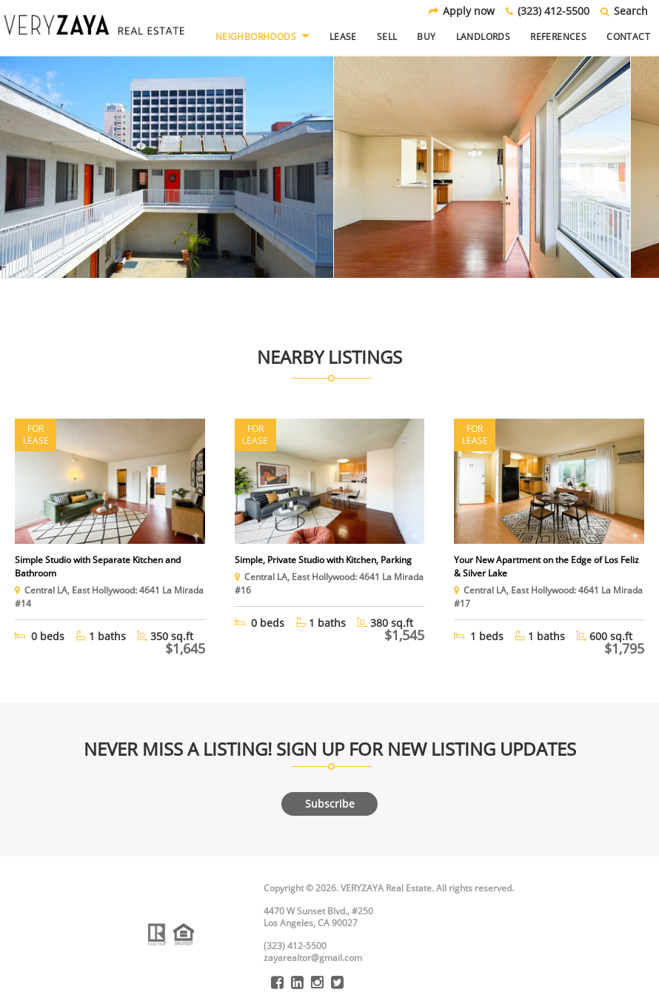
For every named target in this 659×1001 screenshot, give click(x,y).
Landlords (483, 36)
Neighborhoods (262, 36)
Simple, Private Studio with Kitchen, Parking (323, 559)
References (558, 36)
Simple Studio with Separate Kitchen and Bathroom (98, 566)
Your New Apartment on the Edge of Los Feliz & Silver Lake (546, 566)
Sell (387, 36)
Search (624, 11)
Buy (426, 36)
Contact (628, 36)
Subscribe (330, 804)
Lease (343, 36)
